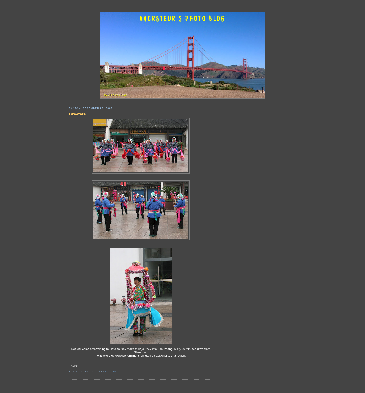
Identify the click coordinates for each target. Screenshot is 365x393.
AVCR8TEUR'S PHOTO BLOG (182, 19)
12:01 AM (110, 371)
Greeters (77, 114)
